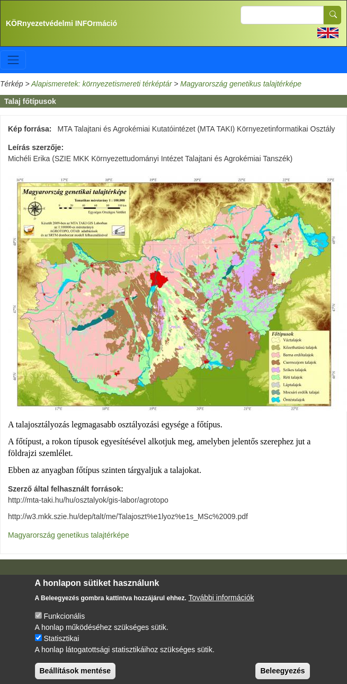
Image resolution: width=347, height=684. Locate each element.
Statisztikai (61, 646)
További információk (221, 605)
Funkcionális (64, 624)
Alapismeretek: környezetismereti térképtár (101, 84)
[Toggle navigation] (13, 59)
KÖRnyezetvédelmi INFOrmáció (61, 23)
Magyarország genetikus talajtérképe (240, 84)
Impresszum (48, 579)
